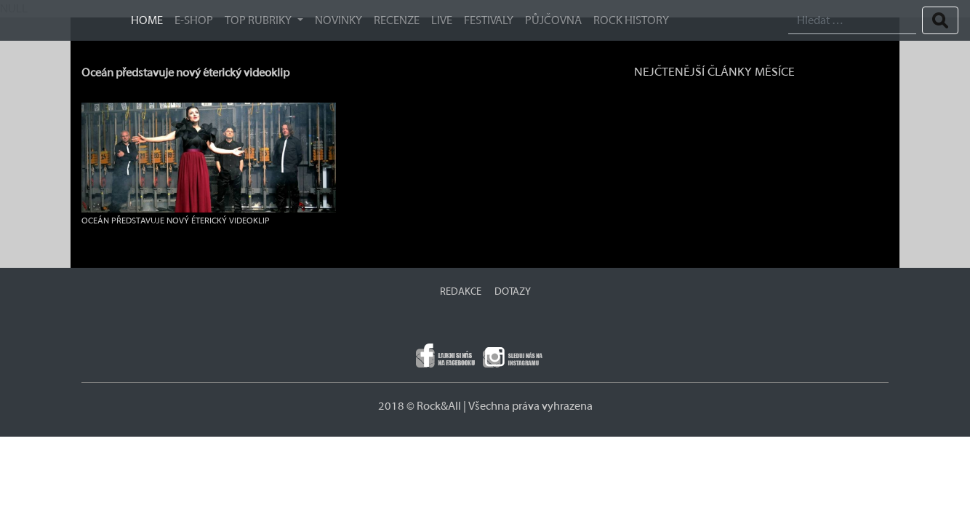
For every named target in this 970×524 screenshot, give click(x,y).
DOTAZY (512, 292)
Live (441, 20)
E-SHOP (194, 20)
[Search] (852, 20)
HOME (147, 20)
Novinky (338, 20)
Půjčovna (553, 20)
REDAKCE (460, 292)
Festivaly (488, 20)
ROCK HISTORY (631, 20)
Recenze (397, 20)
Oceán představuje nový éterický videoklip (185, 72)
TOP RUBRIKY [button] (259, 20)
